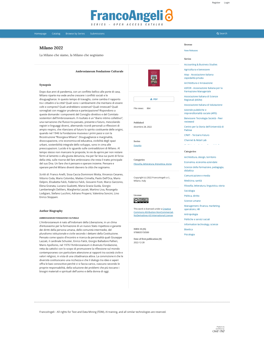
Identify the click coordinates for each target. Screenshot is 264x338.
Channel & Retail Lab (195, 140)
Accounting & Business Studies (200, 64)
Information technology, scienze (201, 224)
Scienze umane (192, 200)
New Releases (191, 50)
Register (216, 2)
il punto (137, 145)
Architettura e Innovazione (198, 83)
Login (227, 2)
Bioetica (188, 229)
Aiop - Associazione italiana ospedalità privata (198, 76)
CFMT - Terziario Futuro (196, 135)
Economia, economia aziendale (200, 162)
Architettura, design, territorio (200, 157)
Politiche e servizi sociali (197, 219)
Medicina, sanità (193, 180)
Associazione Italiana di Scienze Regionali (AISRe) (201, 98)
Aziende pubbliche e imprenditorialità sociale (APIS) (200, 111)
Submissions (97, 33)
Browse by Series (75, 33)
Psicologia (189, 234)
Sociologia (189, 190)
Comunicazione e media (197, 175)
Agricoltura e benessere (197, 69)
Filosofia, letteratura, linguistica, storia (153, 163)
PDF (155, 99)
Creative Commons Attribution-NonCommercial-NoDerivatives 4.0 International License (153, 212)
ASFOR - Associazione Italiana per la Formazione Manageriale (203, 89)
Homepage (40, 33)
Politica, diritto (191, 195)
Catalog (56, 33)
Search (222, 33)
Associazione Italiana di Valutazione (203, 104)
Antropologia (191, 214)
